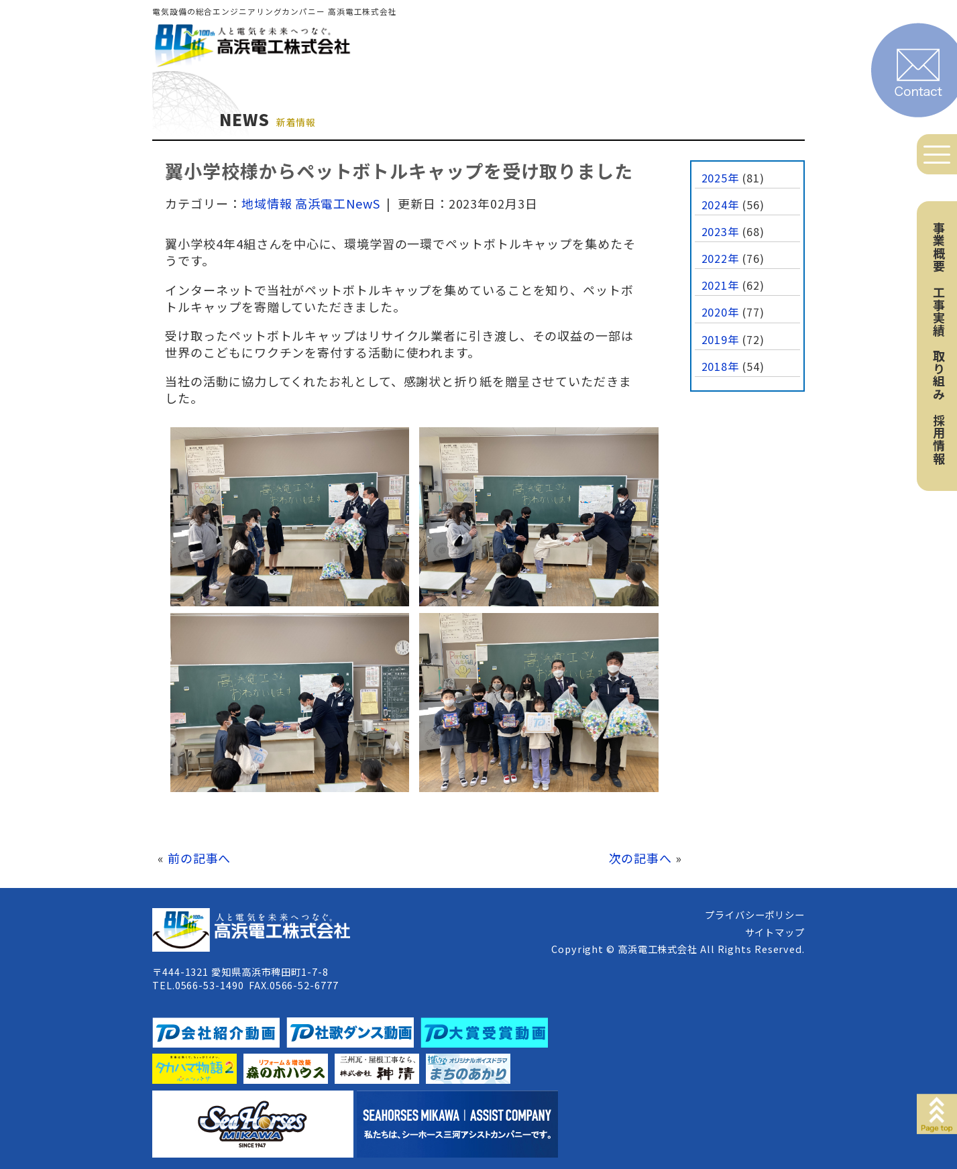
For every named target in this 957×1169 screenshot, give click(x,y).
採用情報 (939, 439)
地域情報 (266, 203)
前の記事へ (199, 858)
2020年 (720, 312)
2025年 (720, 178)
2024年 (720, 205)
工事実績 (939, 311)
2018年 (720, 366)
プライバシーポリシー (755, 914)
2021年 (720, 285)
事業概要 (939, 246)
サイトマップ (775, 932)
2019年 (720, 339)
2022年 (720, 258)
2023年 (720, 231)
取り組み (939, 374)
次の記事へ (641, 858)
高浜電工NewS (337, 203)
